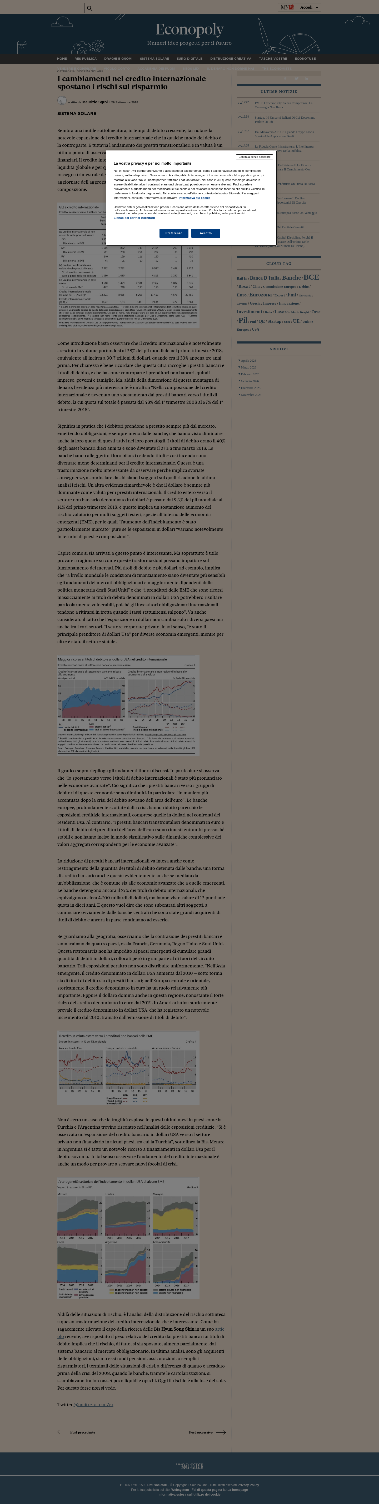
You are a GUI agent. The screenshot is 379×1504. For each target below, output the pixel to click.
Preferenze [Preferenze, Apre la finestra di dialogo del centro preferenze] (174, 233)
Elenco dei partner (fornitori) (134, 217)
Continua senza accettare (254, 156)
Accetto (206, 233)
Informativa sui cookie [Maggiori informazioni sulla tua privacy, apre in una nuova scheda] (194, 197)
